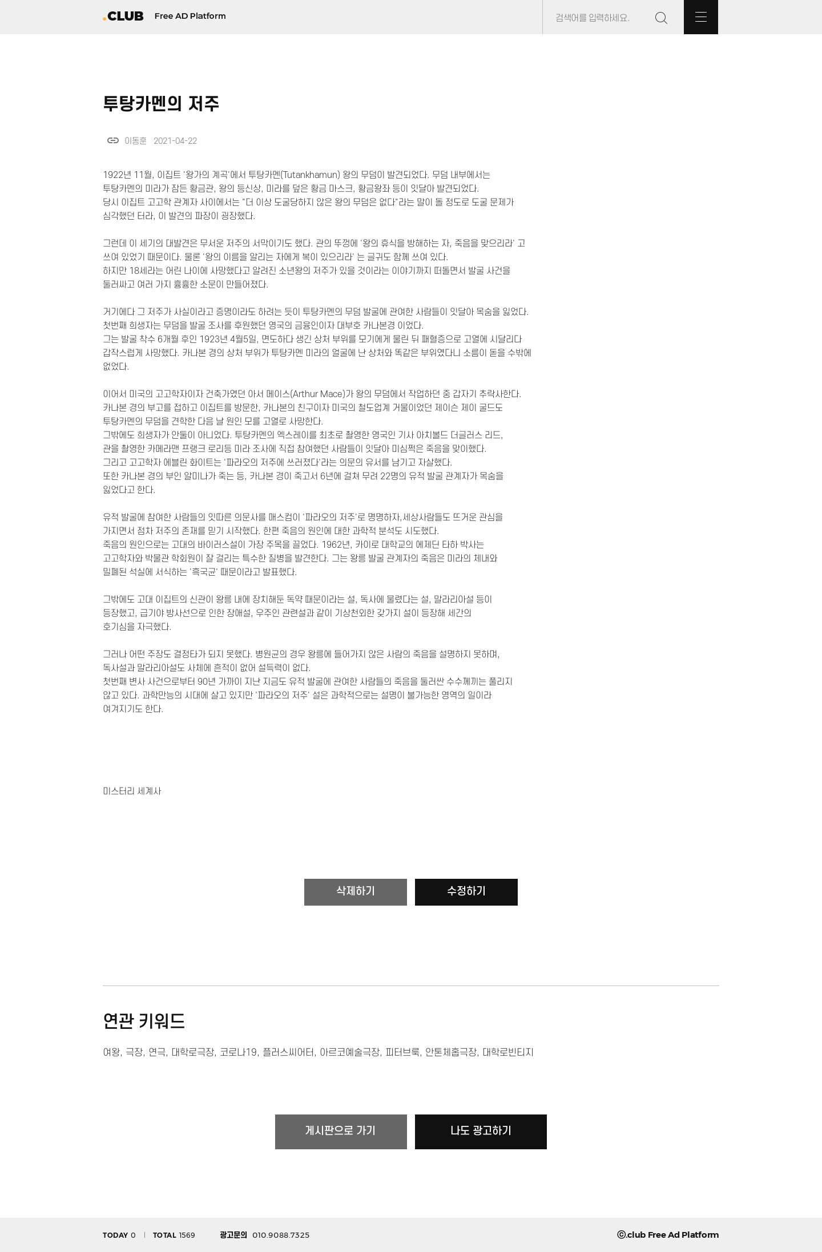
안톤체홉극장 (451, 1053)
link (113, 140)
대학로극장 (192, 1053)
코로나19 (238, 1053)
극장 (134, 1053)
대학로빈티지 (508, 1053)
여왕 (111, 1053)
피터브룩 (402, 1053)
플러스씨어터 (288, 1053)
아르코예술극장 (350, 1053)
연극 (157, 1053)
